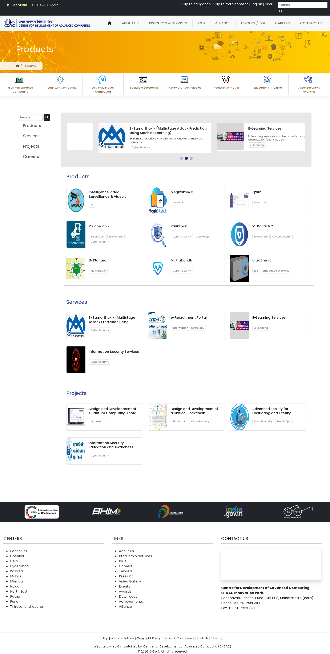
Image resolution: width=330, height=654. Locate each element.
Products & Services (168, 23)
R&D (201, 23)
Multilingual (98, 270)
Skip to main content (230, 4)
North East (19, 591)
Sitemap (217, 638)
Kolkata (16, 571)
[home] (110, 23)
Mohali (15, 576)
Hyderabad (19, 566)
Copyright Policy (149, 638)
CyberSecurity (231, 147)
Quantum (109, 143)
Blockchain (98, 236)
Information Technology (188, 328)
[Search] (302, 5)
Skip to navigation (196, 4)
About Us (130, 23)
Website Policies (122, 638)
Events (124, 586)
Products (32, 126)
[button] (181, 158)
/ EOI (260, 23)
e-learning (179, 202)
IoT (256, 270)
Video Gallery (130, 581)
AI (92, 205)
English (256, 4)
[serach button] (280, 11)
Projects (31, 146)
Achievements (131, 601)
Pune (14, 601)
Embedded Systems (276, 270)
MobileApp (116, 236)
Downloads (128, 596)
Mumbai (16, 581)
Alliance (222, 23)
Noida (14, 586)
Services (31, 136)
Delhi (14, 561)
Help (105, 638)
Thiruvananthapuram (27, 606)
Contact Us (311, 23)
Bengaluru (18, 551)
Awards (125, 591)
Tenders (248, 23)
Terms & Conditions (177, 638)
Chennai (17, 556)
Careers (282, 23)
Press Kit (126, 576)
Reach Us (201, 638)
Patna (15, 596)
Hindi (269, 4)
